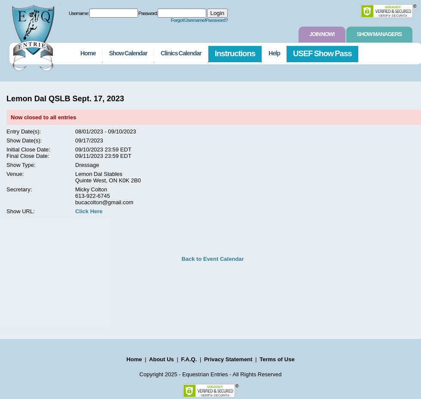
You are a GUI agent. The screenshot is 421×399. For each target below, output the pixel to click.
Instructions (235, 53)
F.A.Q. (189, 359)
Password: (147, 13)
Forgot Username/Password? (199, 20)
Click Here (89, 211)
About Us (161, 359)
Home (88, 53)
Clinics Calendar (181, 53)
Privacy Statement (228, 359)
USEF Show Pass (322, 53)
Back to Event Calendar (212, 259)
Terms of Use (276, 359)
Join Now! (322, 34)
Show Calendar (128, 53)
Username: (79, 13)
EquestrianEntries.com (32, 35)
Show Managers (379, 34)
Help (274, 53)
